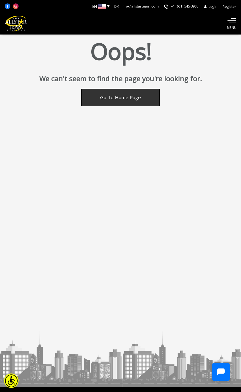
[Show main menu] (231, 24)
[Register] (229, 6)
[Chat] (221, 372)
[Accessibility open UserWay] (11, 380)
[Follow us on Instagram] (16, 6)
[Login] (210, 6)
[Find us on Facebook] (7, 6)
